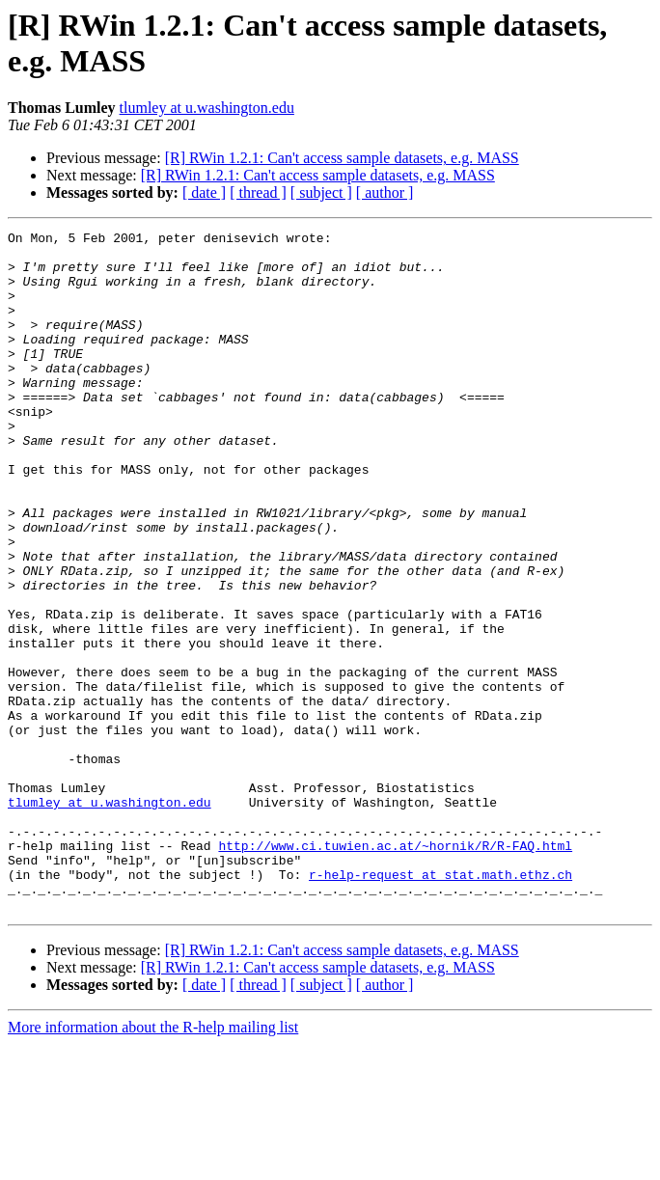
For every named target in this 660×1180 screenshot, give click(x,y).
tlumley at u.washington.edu (207, 107)
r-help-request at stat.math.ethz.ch (440, 1004)
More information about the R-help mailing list (153, 1163)
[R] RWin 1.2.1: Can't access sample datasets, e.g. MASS (342, 158)
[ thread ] (258, 192)
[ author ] (385, 192)
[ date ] (204, 192)
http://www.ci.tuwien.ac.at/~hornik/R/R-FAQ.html (395, 969)
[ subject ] (321, 192)
